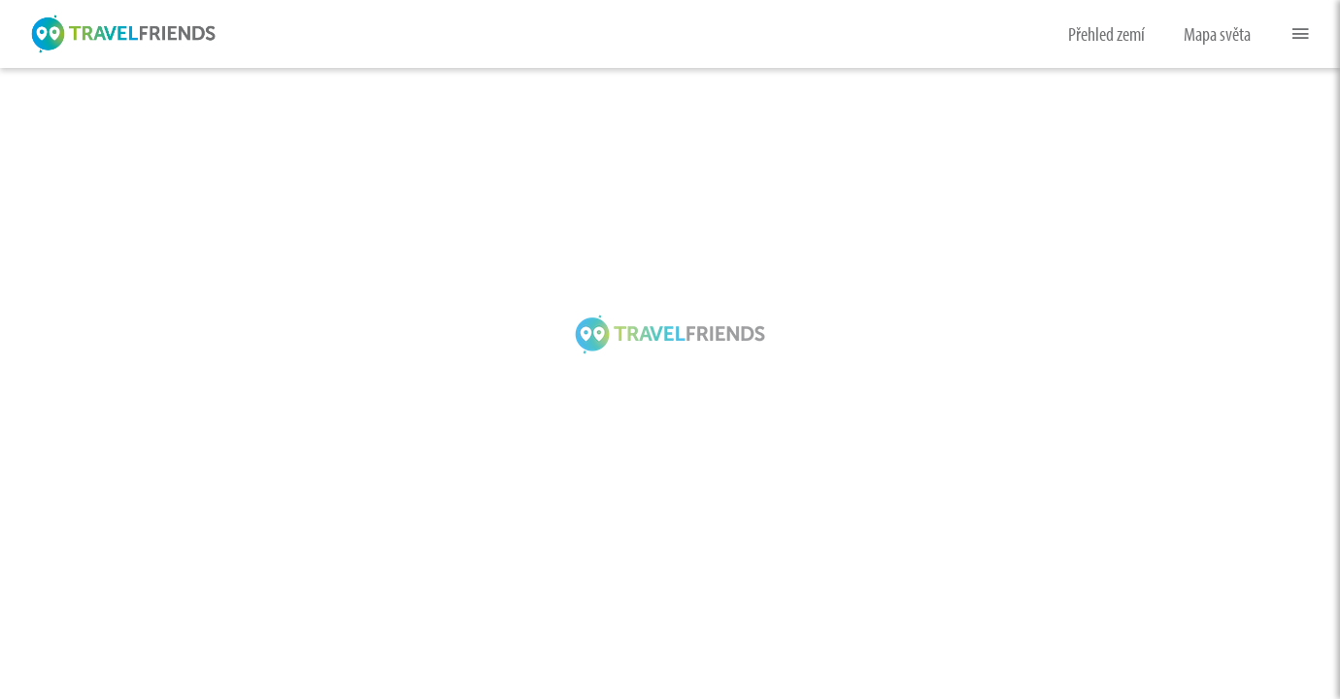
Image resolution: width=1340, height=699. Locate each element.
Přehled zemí (1106, 33)
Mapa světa (1217, 33)
